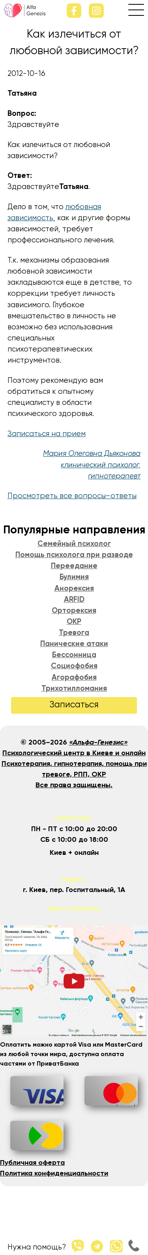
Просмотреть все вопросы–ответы (72, 496)
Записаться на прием (46, 434)
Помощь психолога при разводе (74, 555)
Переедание (74, 566)
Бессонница (74, 655)
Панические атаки (74, 644)
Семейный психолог (74, 544)
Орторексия (74, 610)
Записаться (74, 705)
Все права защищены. (74, 785)
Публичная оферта (32, 1162)
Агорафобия (74, 677)
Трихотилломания (74, 688)
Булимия (74, 577)
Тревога (74, 633)
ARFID (74, 599)
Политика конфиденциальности (54, 1173)
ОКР (74, 622)
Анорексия (74, 588)
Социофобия (74, 666)
